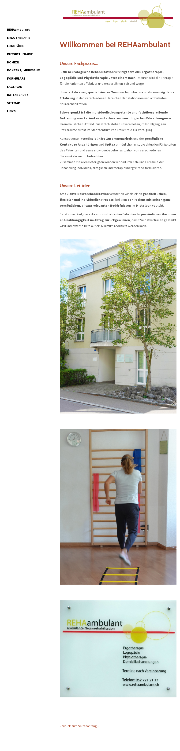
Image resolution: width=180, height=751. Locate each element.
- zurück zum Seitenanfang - (79, 726)
